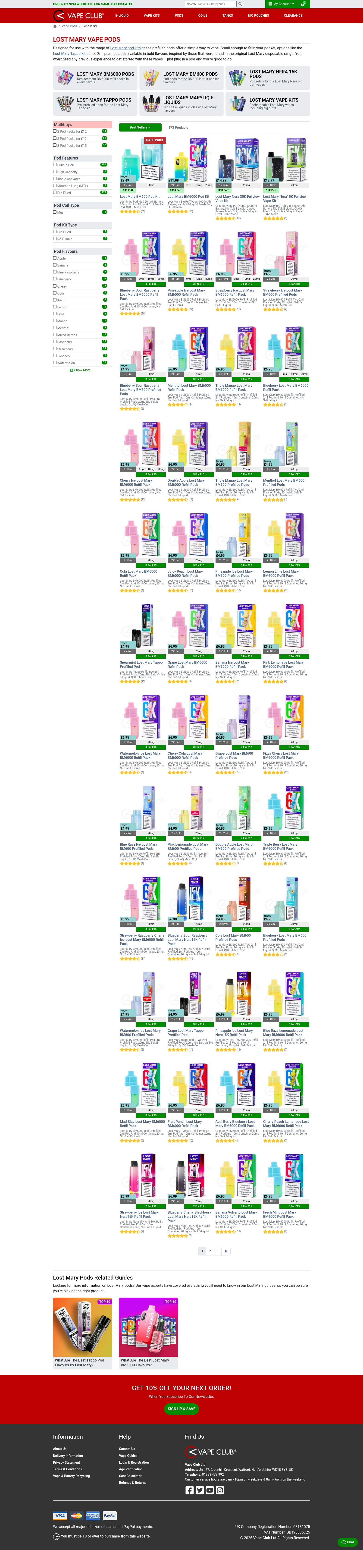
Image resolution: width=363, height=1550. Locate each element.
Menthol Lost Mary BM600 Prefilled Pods (283, 482)
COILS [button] (202, 15)
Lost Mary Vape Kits (274, 100)
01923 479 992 (213, 1474)
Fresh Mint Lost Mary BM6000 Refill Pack (279, 1214)
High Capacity (80, 172)
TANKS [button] (227, 15)
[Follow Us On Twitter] (200, 1490)
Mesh (80, 212)
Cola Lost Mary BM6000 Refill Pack (138, 573)
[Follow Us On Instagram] (220, 1490)
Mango (80, 321)
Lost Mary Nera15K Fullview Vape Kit (285, 199)
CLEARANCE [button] (293, 15)
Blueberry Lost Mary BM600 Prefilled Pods (285, 937)
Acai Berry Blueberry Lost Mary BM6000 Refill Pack (235, 1124)
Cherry (80, 286)
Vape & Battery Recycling (71, 1476)
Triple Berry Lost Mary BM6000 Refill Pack (280, 846)
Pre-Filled (80, 193)
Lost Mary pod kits (125, 48)
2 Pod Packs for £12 (80, 131)
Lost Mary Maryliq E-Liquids (189, 100)
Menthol (80, 328)
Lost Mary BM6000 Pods (105, 74)
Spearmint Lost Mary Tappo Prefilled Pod (141, 664)
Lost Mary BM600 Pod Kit (140, 197)
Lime (80, 314)
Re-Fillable (80, 239)
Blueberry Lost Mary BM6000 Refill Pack (285, 387)
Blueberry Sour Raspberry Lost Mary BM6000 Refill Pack (140, 294)
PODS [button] (179, 15)
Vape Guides (128, 1456)
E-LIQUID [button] (122, 15)
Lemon (80, 307)
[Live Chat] (348, 1542)
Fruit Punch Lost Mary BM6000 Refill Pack (185, 1124)
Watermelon (80, 363)
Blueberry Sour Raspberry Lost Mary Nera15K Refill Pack (187, 939)
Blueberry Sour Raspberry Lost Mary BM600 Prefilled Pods (140, 389)
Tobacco (80, 356)
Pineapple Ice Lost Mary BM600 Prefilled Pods (234, 573)
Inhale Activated (80, 179)
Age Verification (131, 1469)
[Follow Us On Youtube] (210, 1490)
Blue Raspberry (80, 272)
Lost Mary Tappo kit (69, 53)
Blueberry (80, 279)
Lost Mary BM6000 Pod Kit (188, 197)
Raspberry (80, 342)
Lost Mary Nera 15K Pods (273, 74)
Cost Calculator (130, 1476)
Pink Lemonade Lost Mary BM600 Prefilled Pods (188, 846)
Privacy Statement (66, 1462)
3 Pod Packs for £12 (80, 138)
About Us (59, 1449)
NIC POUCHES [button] (258, 15)
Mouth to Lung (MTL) (80, 186)
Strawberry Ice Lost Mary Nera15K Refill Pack (139, 1214)
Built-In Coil (80, 165)
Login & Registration (134, 1462)
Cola (80, 293)
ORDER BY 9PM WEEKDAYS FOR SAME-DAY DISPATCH (93, 4)
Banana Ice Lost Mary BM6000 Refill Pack (232, 664)
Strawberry (80, 349)
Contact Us (127, 1449)
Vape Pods (69, 26)
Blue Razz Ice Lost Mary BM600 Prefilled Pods (138, 846)
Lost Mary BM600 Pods (190, 74)
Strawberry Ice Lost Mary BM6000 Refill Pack (235, 292)
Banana (80, 265)
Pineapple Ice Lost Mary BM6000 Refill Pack (186, 292)
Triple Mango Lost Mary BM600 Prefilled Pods (234, 482)
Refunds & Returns (132, 1482)
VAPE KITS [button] (152, 15)
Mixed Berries (80, 335)
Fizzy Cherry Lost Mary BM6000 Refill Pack (281, 755)
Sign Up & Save (181, 1409)
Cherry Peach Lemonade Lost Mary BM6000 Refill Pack (286, 1124)
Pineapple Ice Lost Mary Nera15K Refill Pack (234, 1033)
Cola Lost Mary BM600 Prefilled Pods (233, 937)
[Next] (226, 1251)
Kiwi (80, 300)
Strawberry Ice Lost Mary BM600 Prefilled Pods (282, 292)
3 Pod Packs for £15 (80, 145)
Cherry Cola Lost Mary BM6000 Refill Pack (185, 755)
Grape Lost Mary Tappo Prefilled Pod (186, 1033)
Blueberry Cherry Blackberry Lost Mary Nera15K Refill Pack (189, 1216)
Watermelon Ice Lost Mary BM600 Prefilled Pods (140, 1033)
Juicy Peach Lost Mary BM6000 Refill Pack (185, 573)
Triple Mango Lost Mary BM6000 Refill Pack (234, 387)
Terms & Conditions (67, 1469)
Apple (80, 258)
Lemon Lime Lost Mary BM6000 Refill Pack (281, 573)
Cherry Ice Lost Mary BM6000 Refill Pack (136, 482)
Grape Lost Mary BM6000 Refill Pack (187, 664)
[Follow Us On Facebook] (190, 1490)
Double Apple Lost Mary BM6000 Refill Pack (186, 482)
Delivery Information (68, 1456)
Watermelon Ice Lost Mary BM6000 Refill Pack (140, 755)
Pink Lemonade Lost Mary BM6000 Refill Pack (283, 664)
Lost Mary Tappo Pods (104, 100)
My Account (279, 4)
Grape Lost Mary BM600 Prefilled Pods (234, 755)
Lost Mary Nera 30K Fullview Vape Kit (238, 199)
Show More (80, 370)
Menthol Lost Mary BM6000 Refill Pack (189, 387)
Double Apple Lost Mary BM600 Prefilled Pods (234, 846)
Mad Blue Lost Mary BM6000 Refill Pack (142, 1124)
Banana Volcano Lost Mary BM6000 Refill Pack (236, 1214)
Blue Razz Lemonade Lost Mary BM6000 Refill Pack (283, 1033)
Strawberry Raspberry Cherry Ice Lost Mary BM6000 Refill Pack (142, 939)
